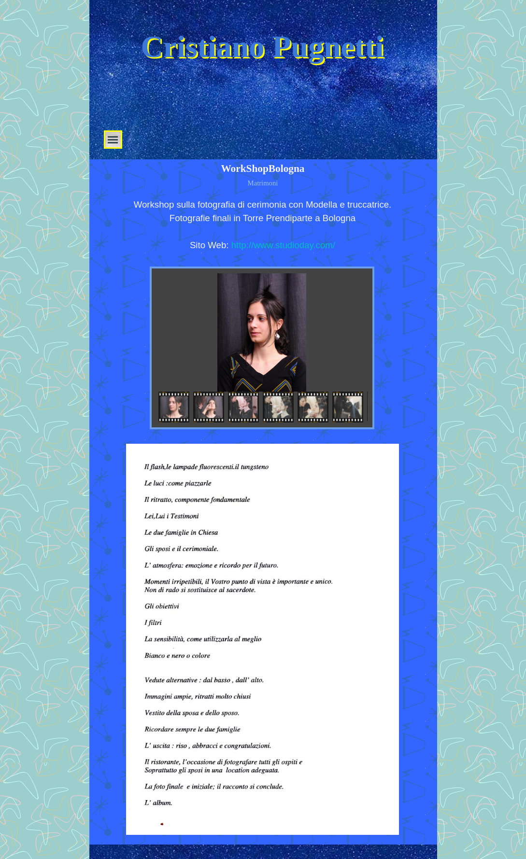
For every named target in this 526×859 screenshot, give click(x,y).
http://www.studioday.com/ (283, 245)
